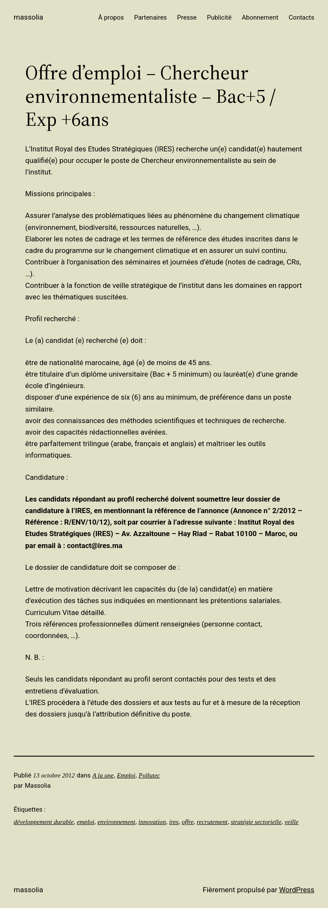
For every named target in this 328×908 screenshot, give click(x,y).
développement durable (43, 821)
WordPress (296, 889)
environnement (116, 821)
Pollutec (149, 775)
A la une (103, 775)
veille (291, 821)
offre (187, 821)
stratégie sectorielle (256, 821)
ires (174, 821)
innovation (152, 821)
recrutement (212, 821)
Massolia (28, 17)
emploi (85, 821)
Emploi (126, 775)
